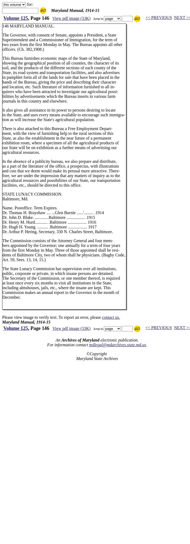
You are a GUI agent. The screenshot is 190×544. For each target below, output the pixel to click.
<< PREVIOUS (158, 17)
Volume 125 (15, 18)
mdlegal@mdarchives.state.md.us (117, 345)
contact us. (111, 317)
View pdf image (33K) (71, 18)
